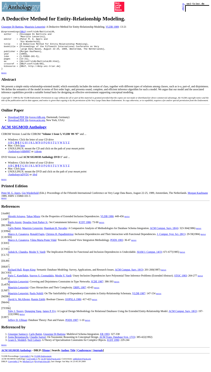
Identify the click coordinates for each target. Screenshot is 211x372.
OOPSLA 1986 (73, 307)
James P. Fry (49, 319)
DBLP (23, 31)
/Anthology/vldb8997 (19, 159)
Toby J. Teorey (15, 319)
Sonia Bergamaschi (18, 345)
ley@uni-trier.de (42, 369)
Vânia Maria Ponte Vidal (43, 248)
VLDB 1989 (112, 26)
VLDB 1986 (107, 224)
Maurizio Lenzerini (35, 26)
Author (65, 358)
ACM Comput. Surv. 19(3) (129, 277)
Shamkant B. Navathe (55, 236)
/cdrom (38, 159)
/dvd (34, 182)
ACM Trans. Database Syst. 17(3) (117, 345)
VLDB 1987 (138, 301)
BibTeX (4, 81)
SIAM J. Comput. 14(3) (149, 259)
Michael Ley (28, 369)
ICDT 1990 (113, 347)
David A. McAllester (19, 307)
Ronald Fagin (37, 242)
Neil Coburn (34, 347)
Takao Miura (33, 224)
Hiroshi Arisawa (16, 224)
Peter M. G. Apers (10, 200)
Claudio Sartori (38, 345)
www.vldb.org (37, 125)
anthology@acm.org (82, 366)
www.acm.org (37, 128)
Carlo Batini (14, 236)
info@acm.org (53, 366)
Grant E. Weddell (17, 347)
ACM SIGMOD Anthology (24, 135)
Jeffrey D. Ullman (17, 328)
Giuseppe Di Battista (12, 26)
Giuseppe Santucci (18, 342)
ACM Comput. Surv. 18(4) (164, 236)
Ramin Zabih (38, 307)
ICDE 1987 (97, 289)
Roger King (29, 277)
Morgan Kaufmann (198, 200)
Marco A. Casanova (18, 242)
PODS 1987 (71, 328)
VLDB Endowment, (43, 364)
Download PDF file (18, 125)
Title (72, 358)
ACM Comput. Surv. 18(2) (183, 319)
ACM (43, 366)
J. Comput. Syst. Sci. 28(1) (171, 242)
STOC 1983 (180, 283)
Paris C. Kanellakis (18, 283)
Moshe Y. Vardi (37, 259)
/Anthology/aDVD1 (18, 182)
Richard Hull (15, 277)
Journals (98, 358)
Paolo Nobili (36, 301)
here (22, 153)
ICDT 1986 (85, 230)
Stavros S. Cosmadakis (42, 283)
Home (46, 358)
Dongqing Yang (33, 319)
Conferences (84, 358)
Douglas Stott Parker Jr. (35, 230)
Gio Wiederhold (30, 200)
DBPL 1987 (79, 295)
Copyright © (25, 364)
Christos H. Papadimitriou (59, 242)
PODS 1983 (116, 248)
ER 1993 (104, 342)
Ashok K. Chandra (18, 259)
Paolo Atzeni (14, 230)
